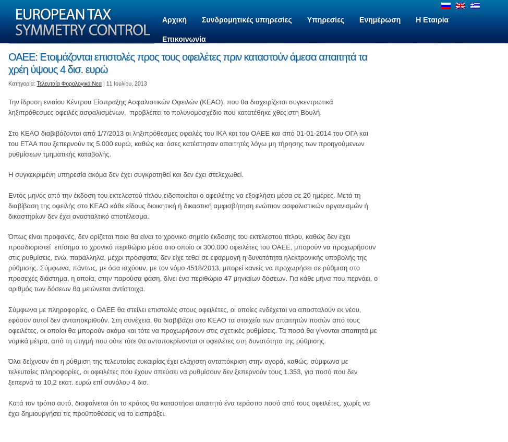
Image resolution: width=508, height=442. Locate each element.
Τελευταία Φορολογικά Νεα (69, 83)
